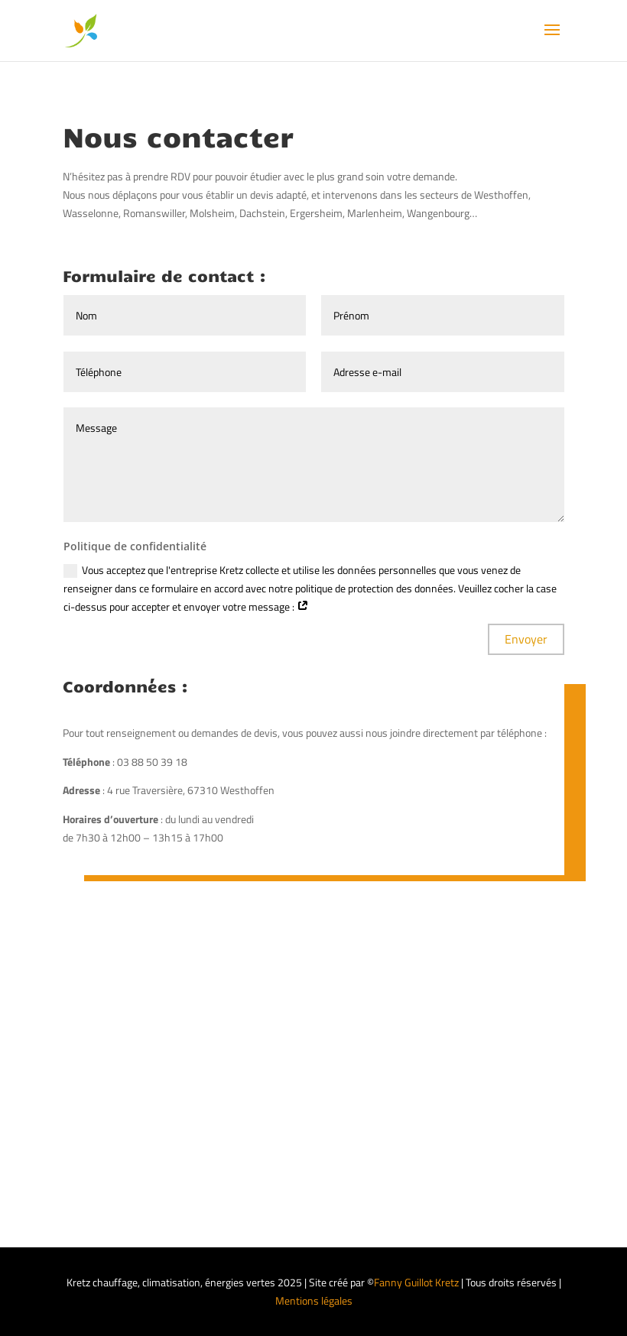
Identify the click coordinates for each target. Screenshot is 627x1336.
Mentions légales (313, 1300)
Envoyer (526, 639)
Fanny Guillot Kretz (416, 1282)
